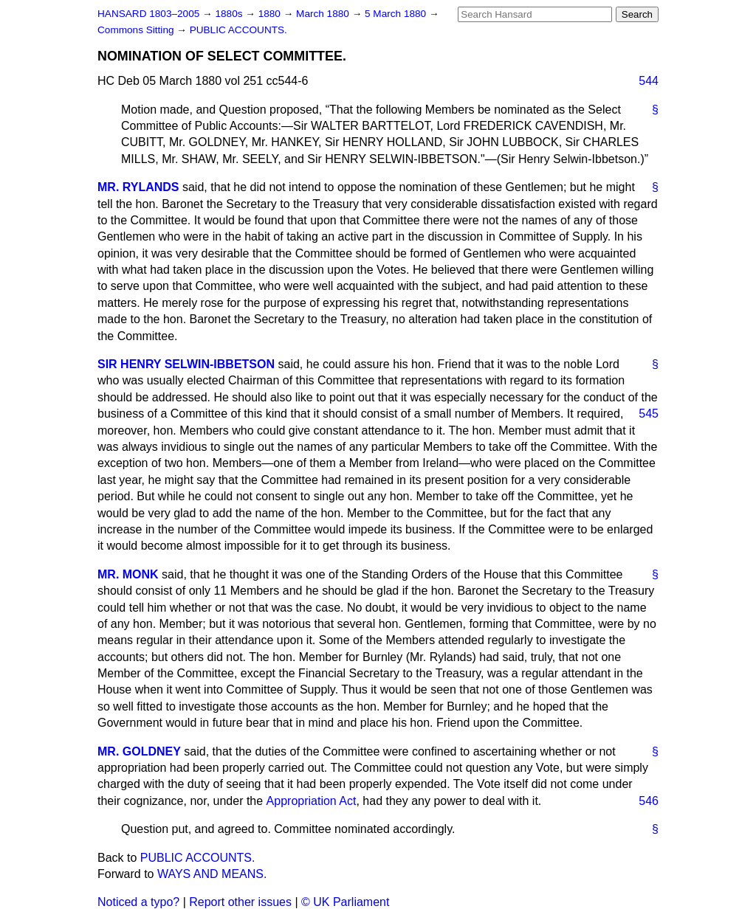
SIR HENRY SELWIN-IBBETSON (186, 364)
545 (649, 413)
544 (649, 81)
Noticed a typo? (138, 902)
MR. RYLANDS (138, 187)
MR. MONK (128, 574)
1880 (271, 13)
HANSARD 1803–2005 (148, 13)
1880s (230, 13)
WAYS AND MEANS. (212, 874)
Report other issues (240, 902)
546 (649, 801)
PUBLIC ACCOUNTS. (238, 29)
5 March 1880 (397, 13)
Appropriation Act (312, 801)
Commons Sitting (136, 29)
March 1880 (324, 13)
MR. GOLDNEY (139, 751)
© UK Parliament (345, 902)
